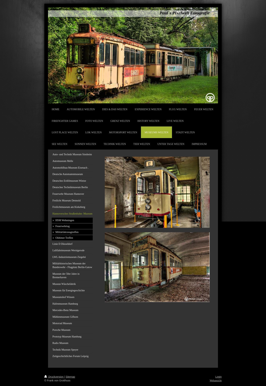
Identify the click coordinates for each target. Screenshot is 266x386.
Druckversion (54, 376)
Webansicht (216, 380)
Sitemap (70, 376)
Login (218, 376)
